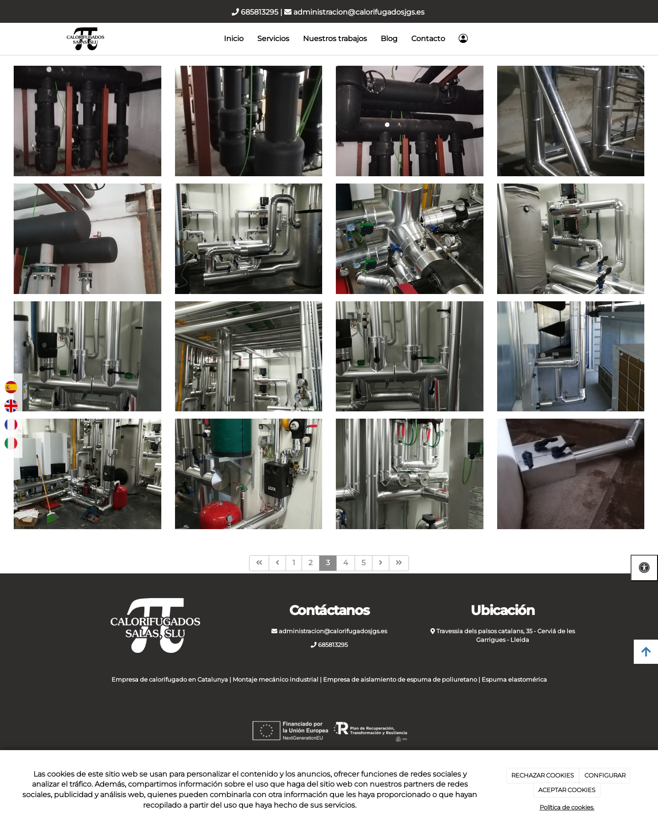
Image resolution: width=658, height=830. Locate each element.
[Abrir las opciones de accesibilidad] (644, 568)
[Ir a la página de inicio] (85, 39)
